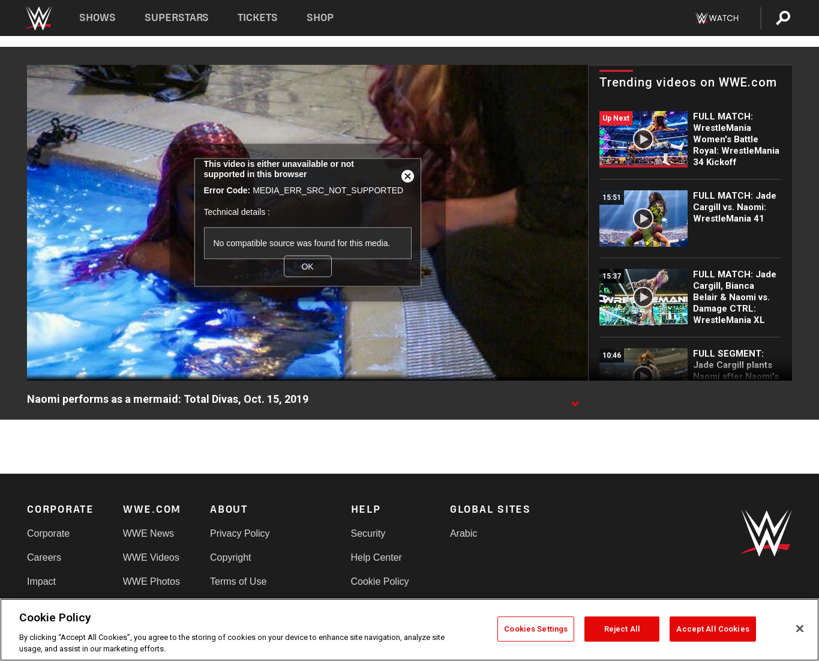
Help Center (376, 557)
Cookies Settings (536, 628)
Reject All (622, 628)
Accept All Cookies (712, 628)
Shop (320, 17)
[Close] (800, 628)
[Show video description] (575, 400)
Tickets (258, 17)
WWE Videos (151, 557)
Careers (44, 557)
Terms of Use (238, 581)
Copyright (230, 557)
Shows (97, 17)
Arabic (463, 533)
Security (368, 533)
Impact (41, 581)
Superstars (177, 17)
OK (307, 266)
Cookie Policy (380, 581)
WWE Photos (151, 581)
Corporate (48, 533)
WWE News (148, 533)
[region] (409, 630)
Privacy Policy (240, 533)
